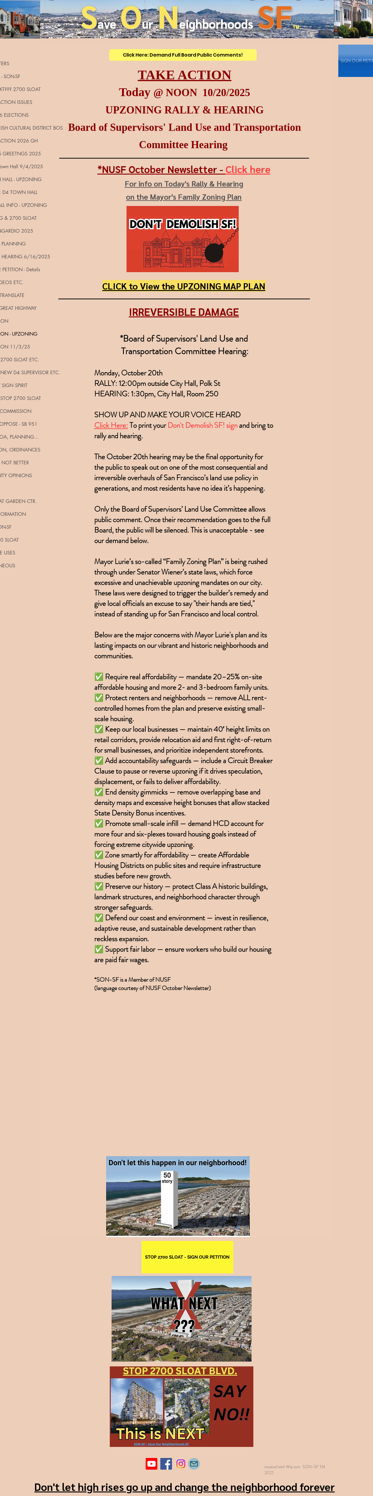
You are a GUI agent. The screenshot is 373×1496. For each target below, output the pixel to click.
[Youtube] (151, 1464)
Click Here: (111, 425)
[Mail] (194, 1464)
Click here (248, 169)
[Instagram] (181, 1464)
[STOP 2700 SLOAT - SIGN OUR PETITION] (187, 1257)
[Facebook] (166, 1464)
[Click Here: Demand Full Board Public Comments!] (183, 55)
